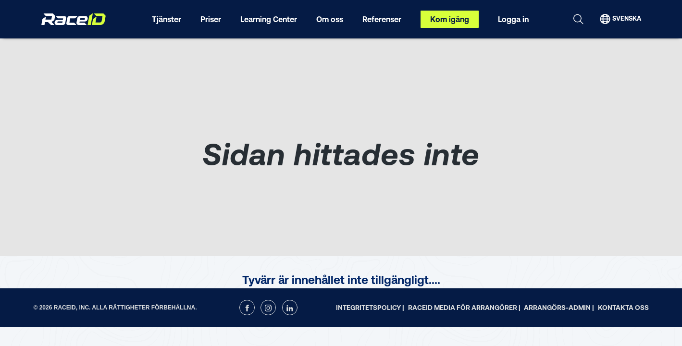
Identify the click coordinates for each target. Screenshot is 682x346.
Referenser (381, 19)
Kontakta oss (623, 307)
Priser (210, 19)
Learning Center (268, 19)
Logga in (513, 19)
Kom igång (449, 19)
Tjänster (166, 19)
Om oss (329, 19)
